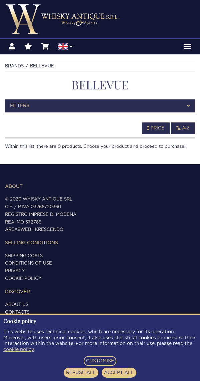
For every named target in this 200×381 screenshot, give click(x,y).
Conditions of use (28, 263)
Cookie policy (23, 279)
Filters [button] (100, 105)
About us (16, 305)
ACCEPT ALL (119, 372)
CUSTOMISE (100, 361)
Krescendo (49, 230)
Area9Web (18, 230)
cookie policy (18, 349)
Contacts (17, 312)
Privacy (15, 271)
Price (155, 128)
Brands (14, 66)
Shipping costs (24, 256)
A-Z (183, 128)
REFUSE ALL (81, 372)
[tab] (100, 105)
